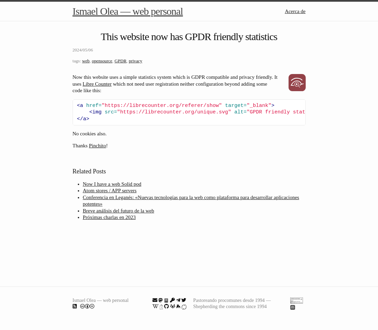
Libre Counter (97, 84)
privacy (135, 60)
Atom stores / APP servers (110, 190)
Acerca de (295, 11)
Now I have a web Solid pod (112, 184)
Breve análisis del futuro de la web (118, 210)
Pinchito (97, 145)
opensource (102, 60)
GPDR (120, 60)
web (86, 60)
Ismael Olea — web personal (128, 11)
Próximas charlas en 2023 (109, 217)
